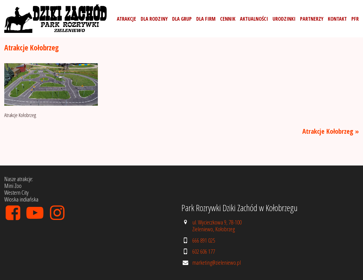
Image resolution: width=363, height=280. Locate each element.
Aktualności (254, 18)
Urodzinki (284, 18)
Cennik (227, 18)
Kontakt (337, 18)
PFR (355, 18)
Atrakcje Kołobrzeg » (330, 131)
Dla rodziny (154, 18)
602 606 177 (203, 251)
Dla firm (206, 18)
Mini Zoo (13, 186)
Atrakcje (126, 18)
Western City (16, 192)
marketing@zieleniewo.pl (216, 262)
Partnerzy (311, 18)
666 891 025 (203, 240)
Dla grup (182, 18)
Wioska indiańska (21, 199)
